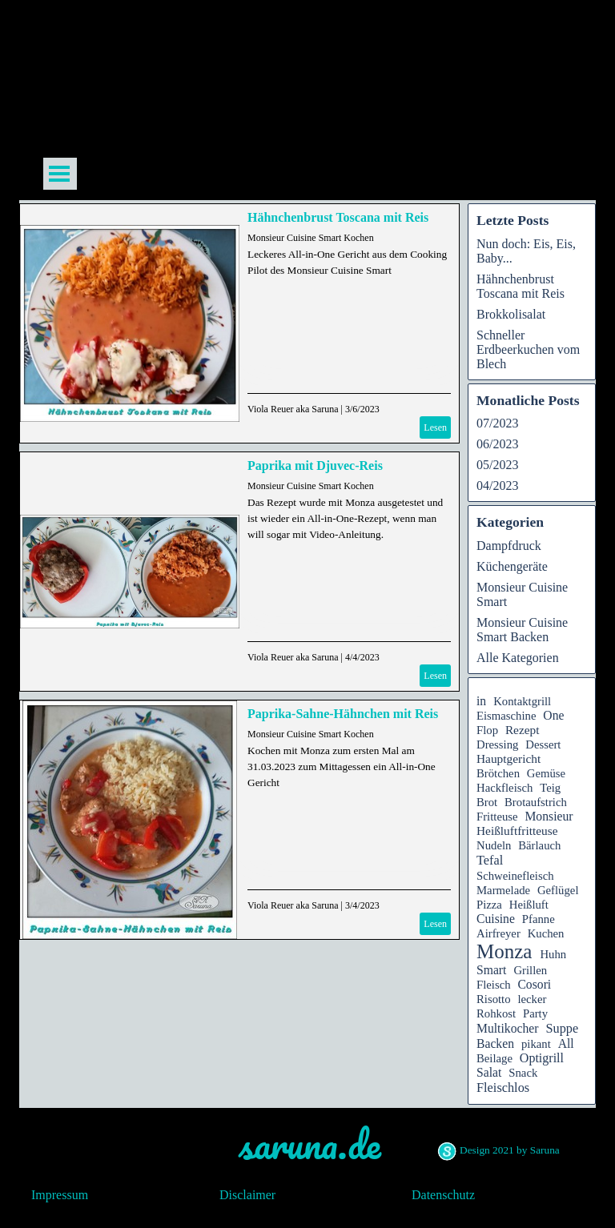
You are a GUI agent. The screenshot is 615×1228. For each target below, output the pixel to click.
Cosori (534, 984)
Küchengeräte (512, 566)
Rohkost (496, 1013)
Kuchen (546, 933)
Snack (522, 1072)
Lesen (435, 427)
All (566, 1043)
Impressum (59, 1195)
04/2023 (497, 485)
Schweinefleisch (515, 875)
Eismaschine (506, 715)
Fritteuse (497, 816)
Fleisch (493, 984)
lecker (531, 999)
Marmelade (503, 890)
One (553, 715)
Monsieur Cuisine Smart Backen (522, 630)
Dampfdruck (508, 545)
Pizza (489, 904)
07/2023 (497, 423)
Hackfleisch (504, 787)
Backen (495, 1043)
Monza (504, 951)
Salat (488, 1072)
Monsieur (549, 816)
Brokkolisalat (510, 314)
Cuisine (495, 918)
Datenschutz (443, 1195)
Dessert (543, 744)
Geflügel (558, 890)
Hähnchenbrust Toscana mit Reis (337, 217)
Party (535, 1013)
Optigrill (542, 1058)
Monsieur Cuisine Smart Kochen (310, 237)
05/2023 (497, 465)
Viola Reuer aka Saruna (293, 409)
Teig (550, 787)
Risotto (493, 999)
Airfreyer (498, 933)
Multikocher (507, 1028)
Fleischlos (502, 1087)
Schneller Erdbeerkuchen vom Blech (528, 349)
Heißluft (529, 904)
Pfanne (538, 919)
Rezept (522, 729)
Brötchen (498, 773)
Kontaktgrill (522, 701)
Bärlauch (539, 845)
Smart (491, 970)
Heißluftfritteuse (517, 830)
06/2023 (497, 444)
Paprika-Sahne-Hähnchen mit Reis (342, 713)
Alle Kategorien (517, 657)
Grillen (530, 970)
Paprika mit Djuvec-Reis (315, 465)
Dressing (497, 744)
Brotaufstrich (535, 802)
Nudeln (493, 845)
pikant (536, 1043)
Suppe (561, 1028)
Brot (486, 802)
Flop (487, 730)
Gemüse (546, 773)
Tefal (489, 860)
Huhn (553, 954)
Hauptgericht (508, 758)
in (481, 701)
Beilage (494, 1058)
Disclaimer (247, 1195)
